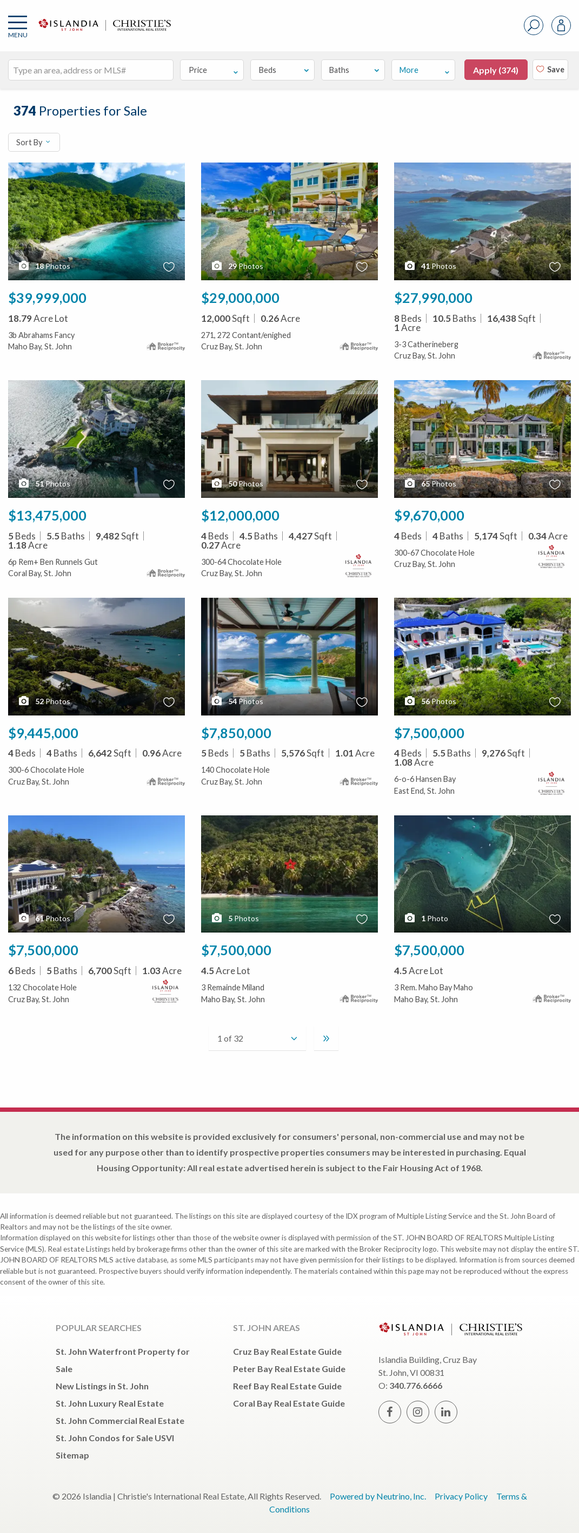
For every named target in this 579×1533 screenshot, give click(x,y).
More (425, 70)
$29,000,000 (240, 297)
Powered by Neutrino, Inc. (378, 1496)
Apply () (495, 70)
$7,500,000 (429, 733)
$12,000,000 (240, 515)
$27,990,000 (433, 297)
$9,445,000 (43, 733)
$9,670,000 (429, 515)
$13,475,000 (47, 515)
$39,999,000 (47, 297)
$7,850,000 (236, 733)
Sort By (33, 142)
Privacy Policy (461, 1496)
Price (214, 70)
